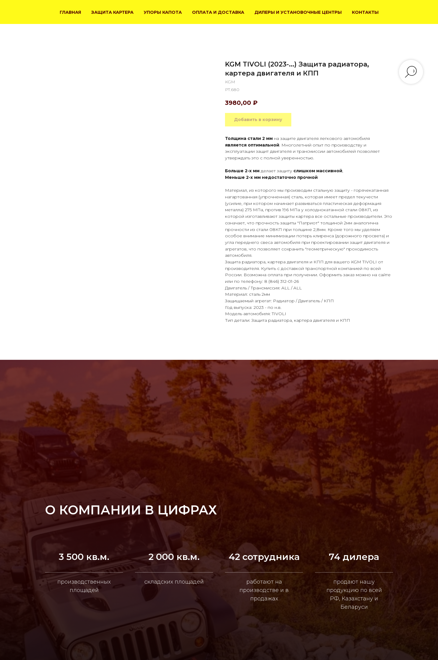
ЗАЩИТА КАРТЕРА (112, 12)
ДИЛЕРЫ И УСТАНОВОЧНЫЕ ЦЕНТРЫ (298, 12)
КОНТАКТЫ (365, 12)
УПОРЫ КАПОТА (163, 12)
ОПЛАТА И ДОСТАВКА (218, 12)
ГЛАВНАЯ (70, 12)
